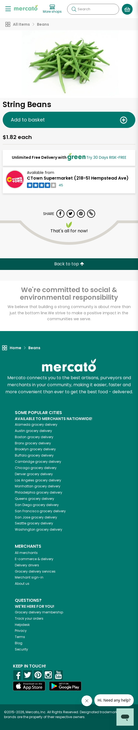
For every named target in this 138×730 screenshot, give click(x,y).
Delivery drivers (27, 565)
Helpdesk (22, 624)
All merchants (26, 552)
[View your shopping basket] (127, 9)
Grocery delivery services (35, 571)
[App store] (29, 686)
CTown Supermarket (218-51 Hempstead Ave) (78, 178)
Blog (18, 643)
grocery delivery (36, 424)
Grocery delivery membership (39, 612)
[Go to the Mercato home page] (25, 8)
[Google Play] (65, 686)
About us (22, 583)
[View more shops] (52, 9)
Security (21, 649)
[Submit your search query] (73, 9)
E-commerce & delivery (34, 559)
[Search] (93, 9)
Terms (20, 637)
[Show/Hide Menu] (8, 8)
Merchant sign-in (29, 577)
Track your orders (29, 618)
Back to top (69, 264)
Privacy (21, 630)
